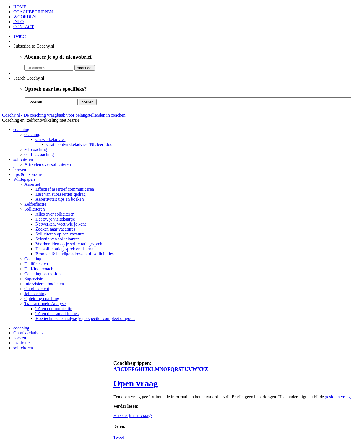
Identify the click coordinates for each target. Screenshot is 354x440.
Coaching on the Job (42, 273)
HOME (19, 6)
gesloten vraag (338, 396)
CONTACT (23, 26)
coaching (21, 129)
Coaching (32, 258)
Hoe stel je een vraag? (132, 415)
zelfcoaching (35, 149)
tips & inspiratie (27, 174)
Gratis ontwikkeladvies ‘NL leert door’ (81, 144)
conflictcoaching (39, 154)
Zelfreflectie (35, 204)
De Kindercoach (38, 268)
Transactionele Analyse (45, 303)
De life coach (36, 263)
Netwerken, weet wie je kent (60, 224)
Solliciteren (34, 209)
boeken (19, 169)
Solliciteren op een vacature (60, 234)
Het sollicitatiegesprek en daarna (64, 249)
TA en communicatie (53, 308)
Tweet (118, 437)
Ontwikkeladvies (50, 139)
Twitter (19, 36)
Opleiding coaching (41, 298)
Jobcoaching (35, 293)
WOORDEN (24, 16)
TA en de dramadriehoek (57, 313)
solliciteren (23, 159)
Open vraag (135, 383)
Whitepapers (24, 179)
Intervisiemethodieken (44, 283)
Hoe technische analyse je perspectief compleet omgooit (85, 318)
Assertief (32, 184)
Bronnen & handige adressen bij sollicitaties (74, 254)
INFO (18, 21)
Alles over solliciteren (54, 214)
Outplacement (36, 288)
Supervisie (33, 278)
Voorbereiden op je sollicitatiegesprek (68, 244)
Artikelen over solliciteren (47, 164)
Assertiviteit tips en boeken (59, 199)
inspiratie (21, 343)
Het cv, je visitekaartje (55, 219)
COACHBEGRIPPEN (33, 11)
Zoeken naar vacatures (55, 229)
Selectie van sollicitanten (57, 239)
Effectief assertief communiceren (64, 189)
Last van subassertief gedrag (60, 194)
